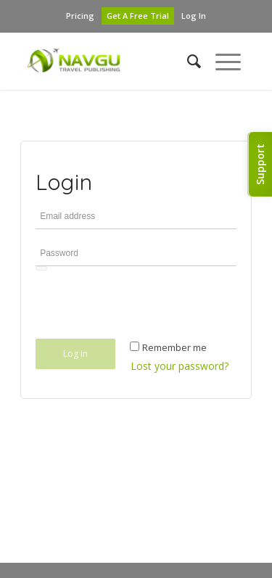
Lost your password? (179, 366)
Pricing (80, 15)
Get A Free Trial (138, 15)
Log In (193, 15)
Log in (75, 353)
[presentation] (146, 308)
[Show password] (41, 268)
